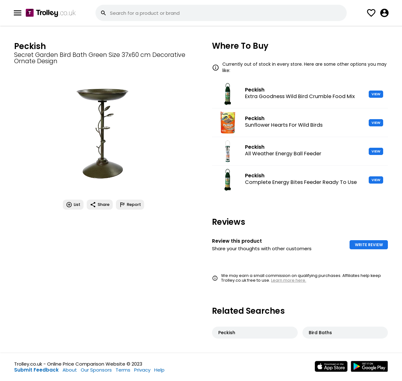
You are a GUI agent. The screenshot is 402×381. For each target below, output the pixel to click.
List (73, 205)
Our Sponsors (96, 370)
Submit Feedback (36, 370)
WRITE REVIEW (369, 244)
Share (100, 205)
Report (130, 205)
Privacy (142, 370)
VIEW (376, 94)
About (69, 370)
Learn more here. (288, 280)
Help (159, 370)
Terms (123, 370)
